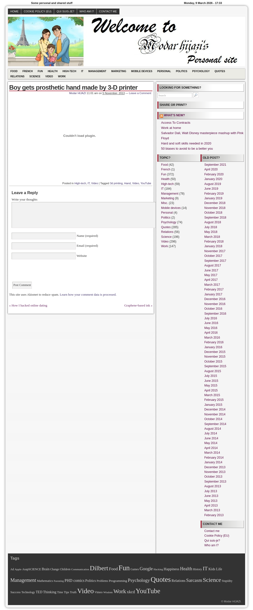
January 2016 (213, 347)
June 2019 (211, 188)
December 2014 (214, 409)
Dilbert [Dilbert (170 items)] (99, 568)
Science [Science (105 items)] (212, 580)
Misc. (164, 203)
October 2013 (213, 476)
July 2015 (210, 376)
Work (62, 76)
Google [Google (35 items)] (146, 568)
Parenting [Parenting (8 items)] (59, 581)
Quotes (220, 71)
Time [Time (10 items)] (60, 592)
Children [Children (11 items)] (65, 569)
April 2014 (211, 448)
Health (53, 71)
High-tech (69, 71)
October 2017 (213, 256)
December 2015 (214, 352)
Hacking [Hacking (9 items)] (158, 569)
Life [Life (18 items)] (219, 569)
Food (14, 71)
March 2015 (212, 395)
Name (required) (87, 236)
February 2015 (214, 400)
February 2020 (214, 174)
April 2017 (211, 280)
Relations (17, 76)
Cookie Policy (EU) (37, 11)
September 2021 (215, 164)
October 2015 (213, 361)
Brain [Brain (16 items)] (45, 569)
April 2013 (211, 505)
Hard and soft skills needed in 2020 (186, 143)
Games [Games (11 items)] (134, 569)
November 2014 (214, 414)
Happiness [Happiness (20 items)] (171, 569)
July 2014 (210, 433)
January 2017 (213, 294)
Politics (181, 71)
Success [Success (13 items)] (15, 592)
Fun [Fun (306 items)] (124, 568)
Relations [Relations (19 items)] (178, 581)
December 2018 (214, 203)
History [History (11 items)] (197, 569)
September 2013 (215, 481)
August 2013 (212, 486)
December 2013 (214, 467)
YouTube (146, 183)
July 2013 (210, 491)
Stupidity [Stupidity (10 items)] (227, 581)
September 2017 (215, 261)
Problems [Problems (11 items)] (102, 581)
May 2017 (210, 275)
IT (82, 71)
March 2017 (212, 284)
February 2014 (214, 457)
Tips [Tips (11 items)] (66, 592)
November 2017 (214, 251)
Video (49, 76)
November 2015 (214, 356)
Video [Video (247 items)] (85, 591)
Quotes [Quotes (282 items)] (161, 579)
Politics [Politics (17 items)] (90, 581)
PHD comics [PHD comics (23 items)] (74, 580)
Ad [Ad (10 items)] (12, 569)
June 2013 (211, 496)
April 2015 (211, 390)
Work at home (171, 128)
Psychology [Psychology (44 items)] (139, 580)
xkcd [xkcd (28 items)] (131, 592)
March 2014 (212, 452)
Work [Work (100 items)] (119, 591)
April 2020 (211, 169)
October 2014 (213, 419)
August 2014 (212, 428)
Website (81, 256)
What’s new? (174, 115)
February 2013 (214, 515)
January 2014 (213, 462)
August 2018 (212, 222)
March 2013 (212, 510)
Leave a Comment (140, 93)
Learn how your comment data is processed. (88, 294)
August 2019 (212, 184)
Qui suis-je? (65, 11)
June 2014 (211, 438)
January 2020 (213, 179)
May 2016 (210, 328)
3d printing (116, 183)
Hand (127, 183)
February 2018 (214, 241)
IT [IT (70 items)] (205, 568)
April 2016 (211, 332)
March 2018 (212, 237)
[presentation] (49, 272)
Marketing (118, 71)
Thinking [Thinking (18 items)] (49, 592)
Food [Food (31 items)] (113, 568)
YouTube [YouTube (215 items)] (148, 591)
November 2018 (214, 208)
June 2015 (211, 381)
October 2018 (213, 212)
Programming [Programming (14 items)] (118, 581)
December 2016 (214, 299)
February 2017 (214, 289)
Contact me (108, 11)
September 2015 (215, 366)
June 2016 (211, 323)
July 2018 (210, 227)
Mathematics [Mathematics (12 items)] (45, 581)
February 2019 (214, 193)
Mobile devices (141, 71)
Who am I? (87, 11)
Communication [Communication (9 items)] (80, 569)
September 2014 (215, 424)
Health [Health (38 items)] (186, 568)
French (27, 71)
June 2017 (211, 270)
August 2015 (212, 371)
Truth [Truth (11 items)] (73, 592)
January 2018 (213, 246)
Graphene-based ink (137, 305)
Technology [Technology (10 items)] (28, 592)
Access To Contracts (175, 122)
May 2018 (210, 232)
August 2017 (212, 265)
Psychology (201, 71)
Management (97, 71)
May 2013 (210, 501)
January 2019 (213, 198)
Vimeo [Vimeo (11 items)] (99, 592)
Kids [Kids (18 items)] (212, 569)
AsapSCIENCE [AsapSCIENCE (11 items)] (31, 569)
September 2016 (215, 313)
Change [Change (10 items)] (54, 569)
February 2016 (214, 342)
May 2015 (210, 385)
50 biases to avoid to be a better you (187, 148)
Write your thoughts (24, 199)
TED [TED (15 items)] (39, 592)
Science (34, 76)
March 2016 (212, 337)
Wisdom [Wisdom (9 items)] (108, 592)
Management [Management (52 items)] (23, 580)
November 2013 (214, 472)
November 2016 (214, 304)
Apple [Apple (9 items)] (18, 569)
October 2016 (213, 308)
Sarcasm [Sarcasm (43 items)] (194, 580)
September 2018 (215, 217)
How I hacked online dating (29, 305)
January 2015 (213, 405)
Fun (40, 71)
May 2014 (210, 443)
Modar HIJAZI (77, 93)
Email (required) (87, 245)
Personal (164, 71)
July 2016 (210, 318)
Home (14, 11)
